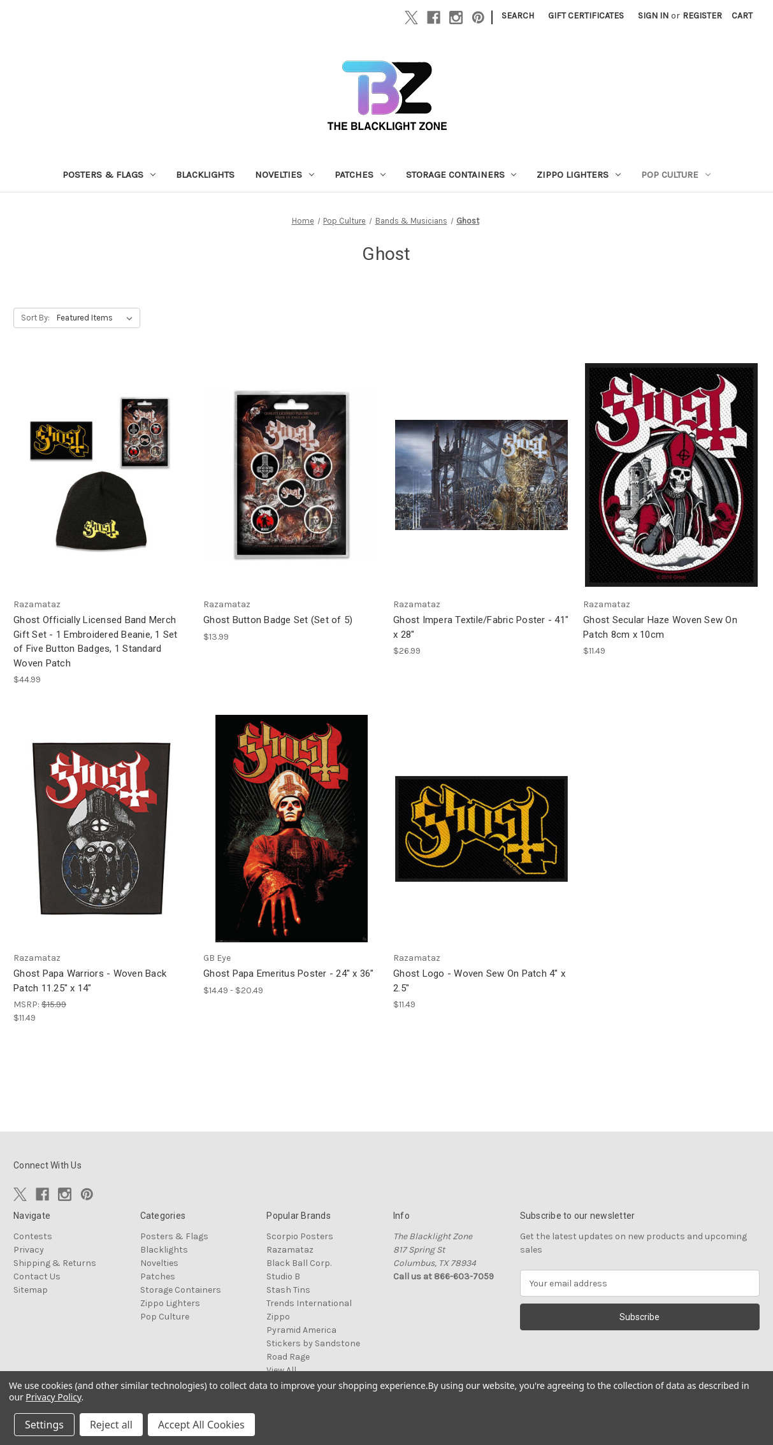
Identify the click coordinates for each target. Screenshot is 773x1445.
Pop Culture (676, 174)
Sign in (653, 15)
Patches (360, 174)
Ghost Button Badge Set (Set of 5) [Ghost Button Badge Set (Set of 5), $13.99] (277, 620)
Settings (44, 1425)
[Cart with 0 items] (742, 15)
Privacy (28, 1249)
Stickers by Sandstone (313, 1343)
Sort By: (35, 317)
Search (518, 15)
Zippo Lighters (579, 174)
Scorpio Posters (299, 1236)
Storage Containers (461, 174)
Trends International (309, 1303)
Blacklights (205, 174)
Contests (32, 1236)
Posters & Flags (108, 174)
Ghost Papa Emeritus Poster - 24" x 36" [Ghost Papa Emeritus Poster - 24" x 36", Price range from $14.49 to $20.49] (288, 973)
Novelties (284, 174)
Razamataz (290, 1249)
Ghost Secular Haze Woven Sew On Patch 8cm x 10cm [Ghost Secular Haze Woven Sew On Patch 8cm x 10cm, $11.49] (660, 627)
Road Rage (288, 1356)
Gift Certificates (586, 15)
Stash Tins (288, 1289)
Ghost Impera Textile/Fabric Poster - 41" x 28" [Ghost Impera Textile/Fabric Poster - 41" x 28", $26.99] (480, 627)
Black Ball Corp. (298, 1263)
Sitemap (30, 1289)
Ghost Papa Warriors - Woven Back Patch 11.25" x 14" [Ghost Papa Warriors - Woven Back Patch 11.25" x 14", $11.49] (89, 981)
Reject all (111, 1425)
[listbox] (97, 317)
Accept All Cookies (201, 1425)
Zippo (278, 1316)
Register (702, 15)
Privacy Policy (53, 1397)
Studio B (283, 1276)
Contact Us (37, 1276)
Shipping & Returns (54, 1263)
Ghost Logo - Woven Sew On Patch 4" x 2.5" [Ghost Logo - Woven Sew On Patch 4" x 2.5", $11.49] (479, 981)
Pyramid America (301, 1330)
